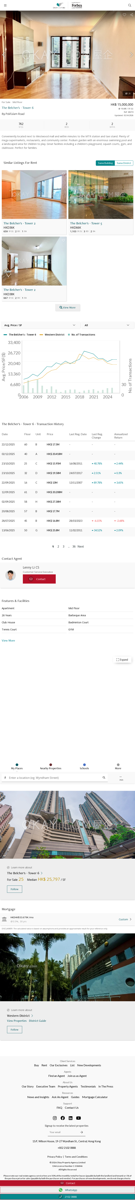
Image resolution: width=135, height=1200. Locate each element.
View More (8, 640)
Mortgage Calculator (95, 1097)
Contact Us (72, 1107)
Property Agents (68, 1086)
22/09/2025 (8, 482)
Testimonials (88, 1086)
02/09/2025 (8, 501)
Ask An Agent (60, 1097)
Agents (67, 1071)
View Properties (17, 1020)
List (72, 1065)
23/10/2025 (8, 463)
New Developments (89, 1065)
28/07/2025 (8, 520)
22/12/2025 (8, 444)
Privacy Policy (54, 1156)
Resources (67, 1093)
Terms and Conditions (76, 1156)
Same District (124, 163)
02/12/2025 (8, 453)
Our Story (28, 1086)
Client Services (67, 1061)
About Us (67, 1082)
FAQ (59, 1107)
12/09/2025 (8, 492)
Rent (44, 1065)
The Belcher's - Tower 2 (20, 223)
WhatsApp (67, 1190)
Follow (14, 889)
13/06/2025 (8, 530)
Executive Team (45, 1086)
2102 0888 (68, 1197)
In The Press (105, 1086)
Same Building (105, 163)
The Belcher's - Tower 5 (86, 223)
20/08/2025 (8, 511)
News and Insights (38, 1097)
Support (67, 1103)
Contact (67, 1183)
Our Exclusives (59, 1065)
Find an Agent (56, 1075)
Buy (36, 1065)
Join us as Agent (77, 1075)
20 (128, 93)
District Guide (38, 1020)
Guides (75, 1097)
